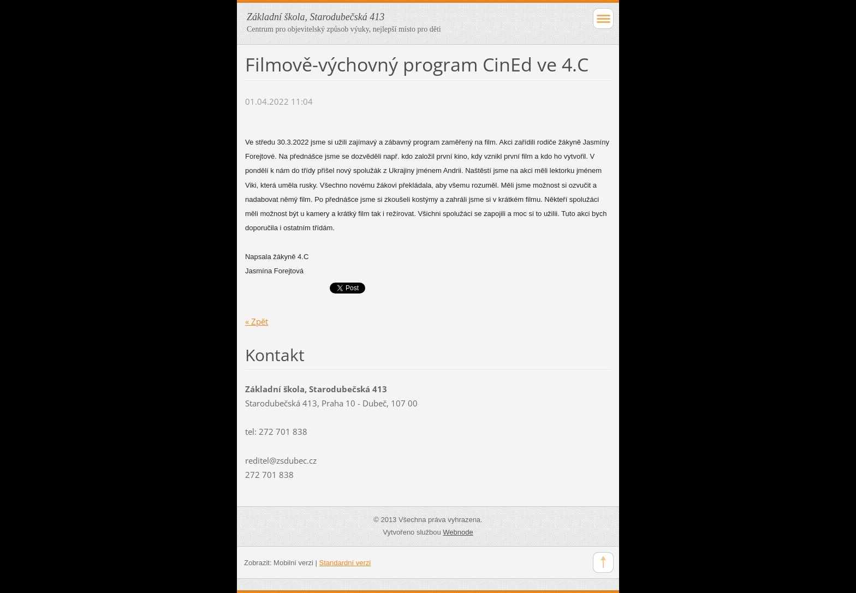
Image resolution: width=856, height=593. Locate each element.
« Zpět (256, 321)
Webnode (458, 532)
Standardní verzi (345, 563)
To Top (603, 562)
